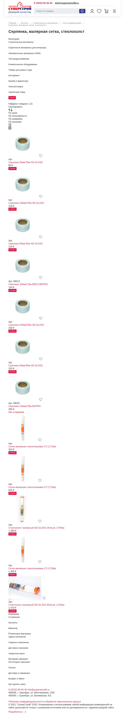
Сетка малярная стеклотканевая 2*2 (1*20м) (32, 487)
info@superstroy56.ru (67, 3)
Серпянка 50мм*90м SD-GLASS (25, 365)
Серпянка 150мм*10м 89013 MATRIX (28, 284)
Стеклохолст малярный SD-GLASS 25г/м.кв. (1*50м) (36, 527)
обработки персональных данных (63, 701)
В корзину (12, 168)
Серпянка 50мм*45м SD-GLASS (25, 243)
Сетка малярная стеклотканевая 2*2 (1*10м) (32, 446)
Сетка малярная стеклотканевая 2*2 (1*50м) (32, 568)
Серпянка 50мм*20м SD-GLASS (25, 162)
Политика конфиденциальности (25, 701)
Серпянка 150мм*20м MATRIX (24, 406)
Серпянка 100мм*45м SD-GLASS (26, 325)
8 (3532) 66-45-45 (43, 3)
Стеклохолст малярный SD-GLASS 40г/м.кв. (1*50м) (36, 604)
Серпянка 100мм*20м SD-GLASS (26, 203)
